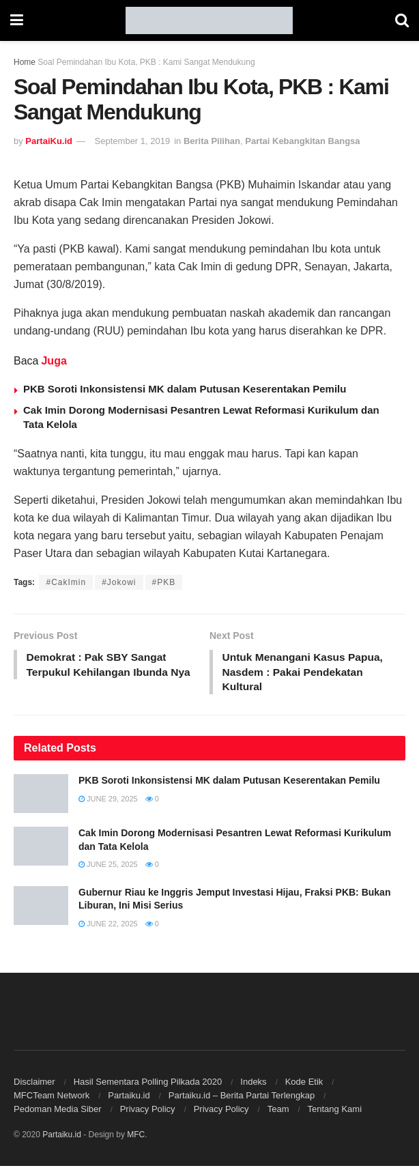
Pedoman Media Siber (58, 1111)
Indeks (253, 1084)
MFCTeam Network (51, 1097)
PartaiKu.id (48, 141)
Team (278, 1111)
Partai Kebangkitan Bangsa (302, 141)
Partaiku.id (128, 1097)
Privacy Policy (147, 1111)
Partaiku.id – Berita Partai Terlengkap (242, 1097)
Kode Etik (304, 1084)
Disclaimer (34, 1084)
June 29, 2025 (108, 800)
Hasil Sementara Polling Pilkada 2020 (148, 1084)
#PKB (164, 582)
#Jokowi (119, 582)
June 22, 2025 (108, 926)
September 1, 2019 (133, 141)
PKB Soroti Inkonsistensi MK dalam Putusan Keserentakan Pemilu (184, 389)
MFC (136, 1136)
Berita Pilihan (212, 141)
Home (24, 62)
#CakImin (66, 582)
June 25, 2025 (108, 866)
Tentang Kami (335, 1111)
